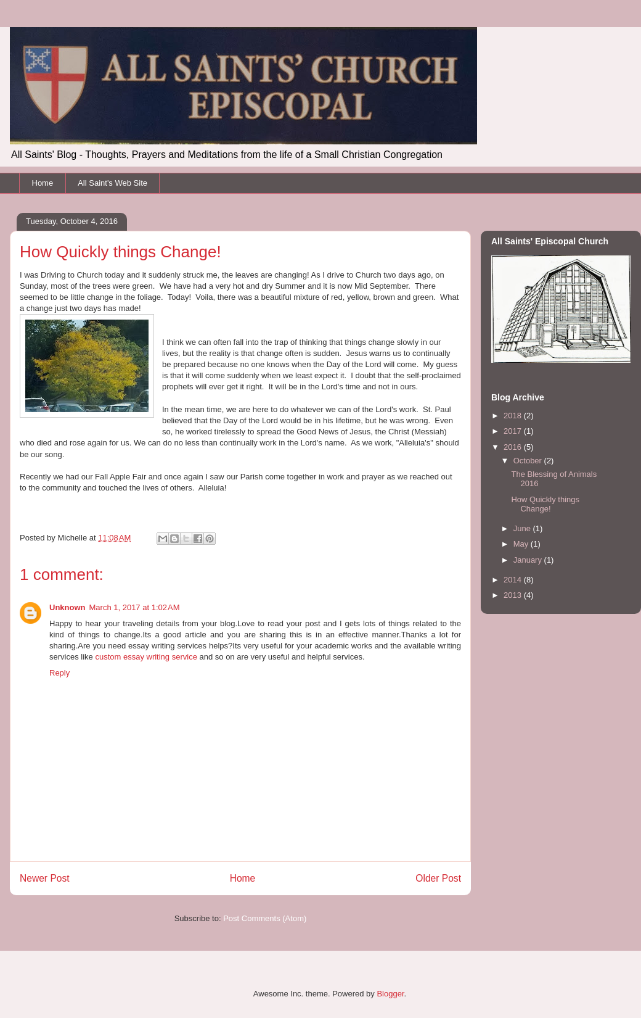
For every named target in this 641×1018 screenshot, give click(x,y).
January (528, 560)
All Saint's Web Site (112, 183)
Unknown (67, 607)
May (522, 543)
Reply (59, 672)
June (523, 528)
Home (43, 183)
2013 (514, 595)
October (528, 460)
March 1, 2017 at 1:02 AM (134, 607)
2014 (514, 579)
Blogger (390, 993)
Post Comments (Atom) (264, 918)
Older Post (438, 878)
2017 (514, 431)
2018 (514, 415)
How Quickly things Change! (545, 504)
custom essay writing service (146, 656)
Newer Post (45, 878)
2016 (514, 447)
